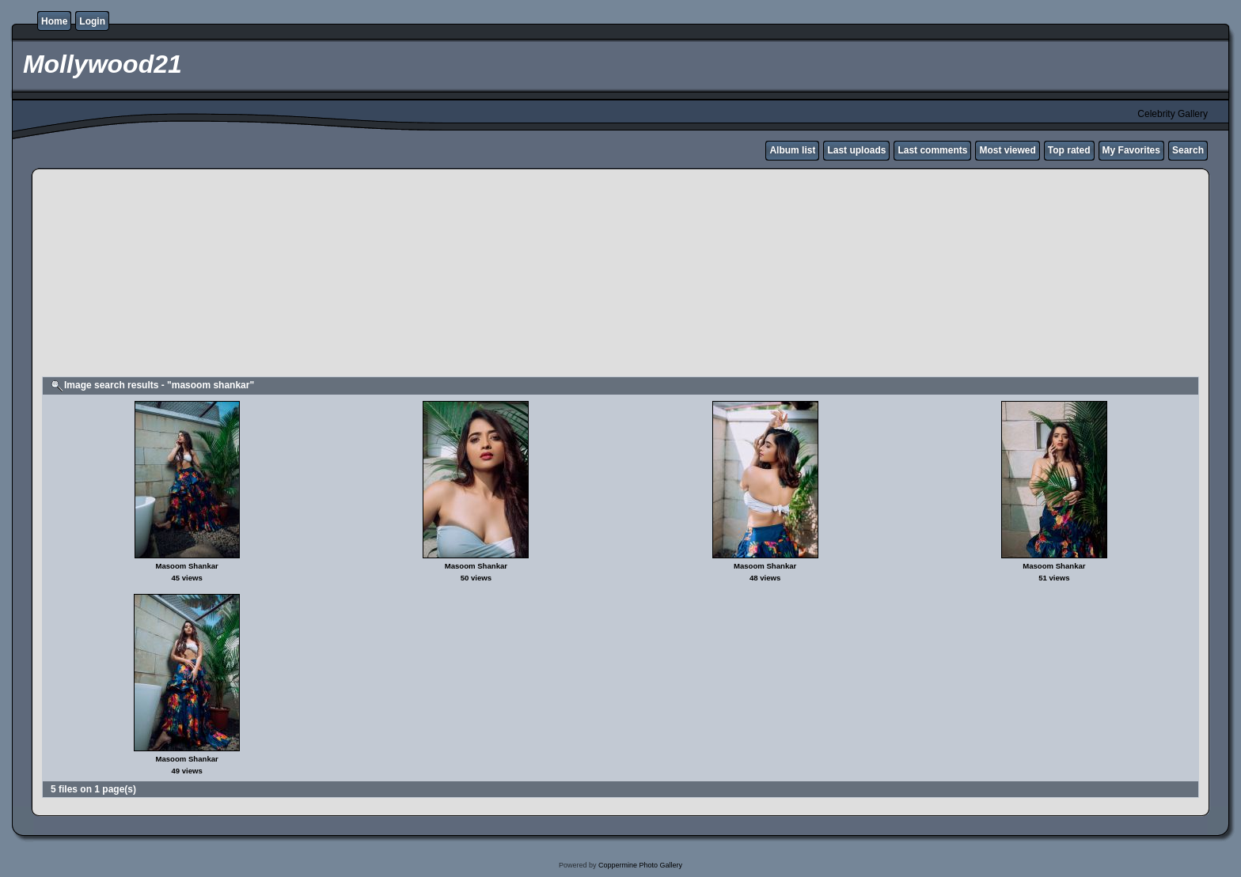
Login (92, 21)
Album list (792, 150)
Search (1188, 150)
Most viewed (1007, 150)
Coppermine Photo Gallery (640, 865)
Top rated (1069, 150)
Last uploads (856, 150)
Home (54, 21)
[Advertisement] (425, 275)
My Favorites (1131, 150)
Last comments (932, 150)
